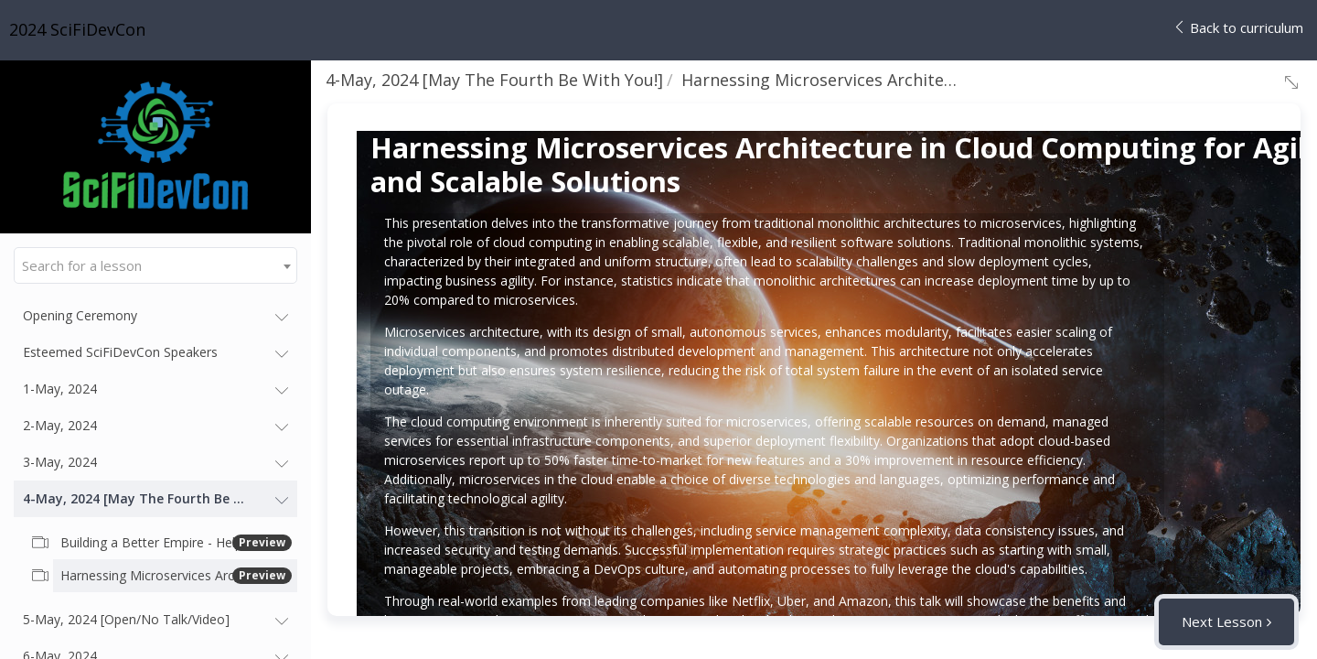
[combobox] (155, 265)
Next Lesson (1222, 621)
